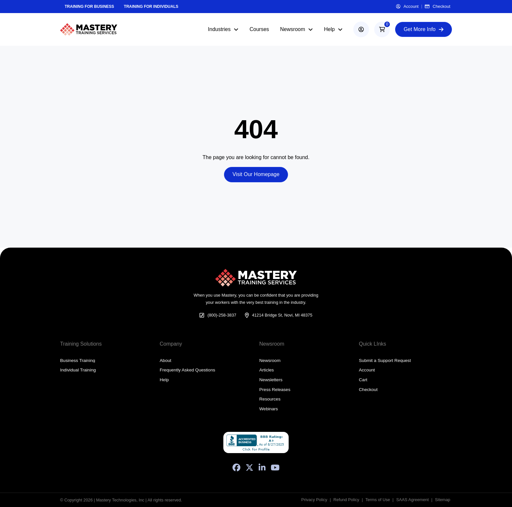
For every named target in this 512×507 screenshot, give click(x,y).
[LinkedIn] (262, 467)
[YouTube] (275, 467)
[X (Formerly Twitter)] (249, 467)
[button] (382, 29)
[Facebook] (236, 467)
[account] (361, 29)
